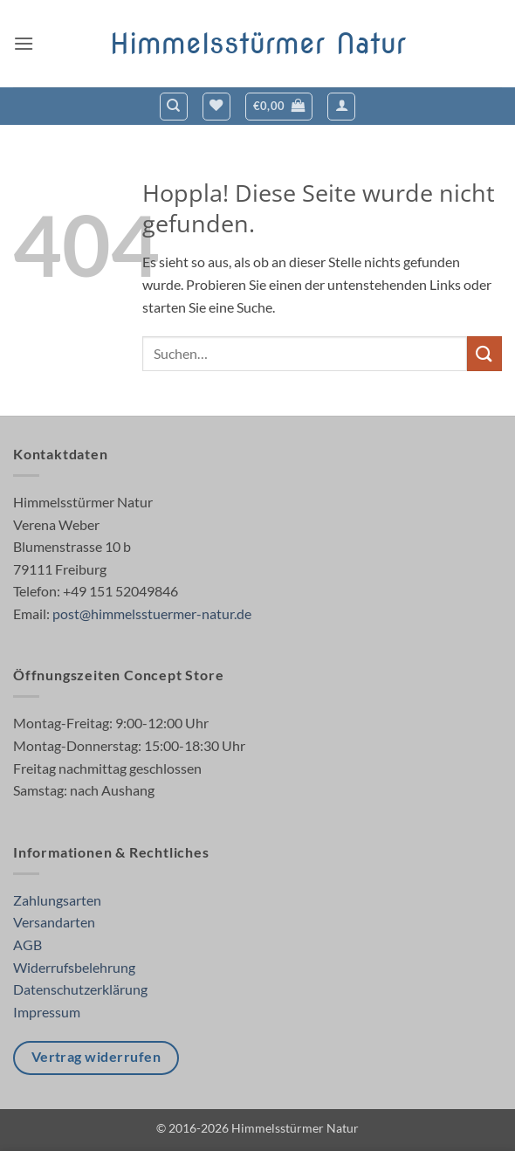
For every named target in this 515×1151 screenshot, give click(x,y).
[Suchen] (174, 107)
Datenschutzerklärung (80, 989)
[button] (23, 43)
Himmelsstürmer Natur (258, 44)
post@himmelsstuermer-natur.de (151, 613)
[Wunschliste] (216, 107)
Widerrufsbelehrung (74, 967)
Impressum (46, 1011)
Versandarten (54, 921)
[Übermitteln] (484, 353)
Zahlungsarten (57, 900)
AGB (27, 944)
